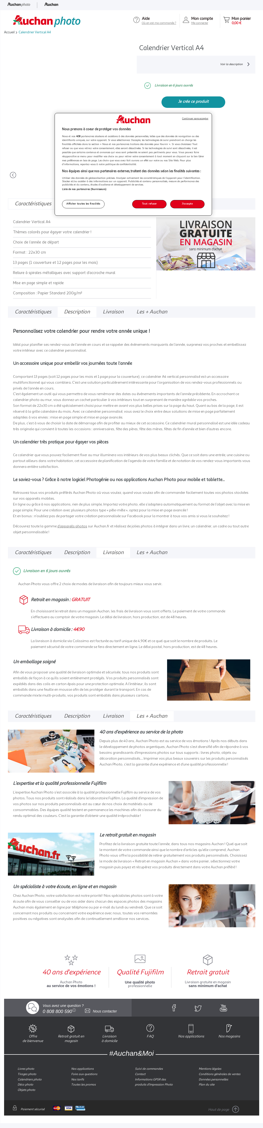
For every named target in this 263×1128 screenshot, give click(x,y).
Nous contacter (101, 1011)
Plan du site (207, 1084)
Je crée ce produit (193, 101)
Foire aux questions (84, 1074)
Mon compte (202, 19)
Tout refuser (149, 204)
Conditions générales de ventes (219, 1074)
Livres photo (26, 1068)
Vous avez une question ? (63, 1008)
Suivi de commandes (149, 1068)
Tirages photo (27, 1074)
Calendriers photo (30, 1079)
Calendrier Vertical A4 (33, 32)
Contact (140, 1074)
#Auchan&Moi (131, 1053)
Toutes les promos (83, 1084)
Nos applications (82, 1068)
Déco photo (25, 1084)
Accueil (9, 32)
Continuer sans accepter (195, 119)
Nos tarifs (77, 1079)
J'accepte (187, 204)
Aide (146, 19)
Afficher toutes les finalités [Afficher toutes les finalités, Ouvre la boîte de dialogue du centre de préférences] (83, 204)
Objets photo (26, 1089)
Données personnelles (213, 1079)
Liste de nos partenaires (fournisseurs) (84, 189)
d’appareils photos (72, 526)
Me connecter (199, 23)
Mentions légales (210, 1068)
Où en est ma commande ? (159, 23)
